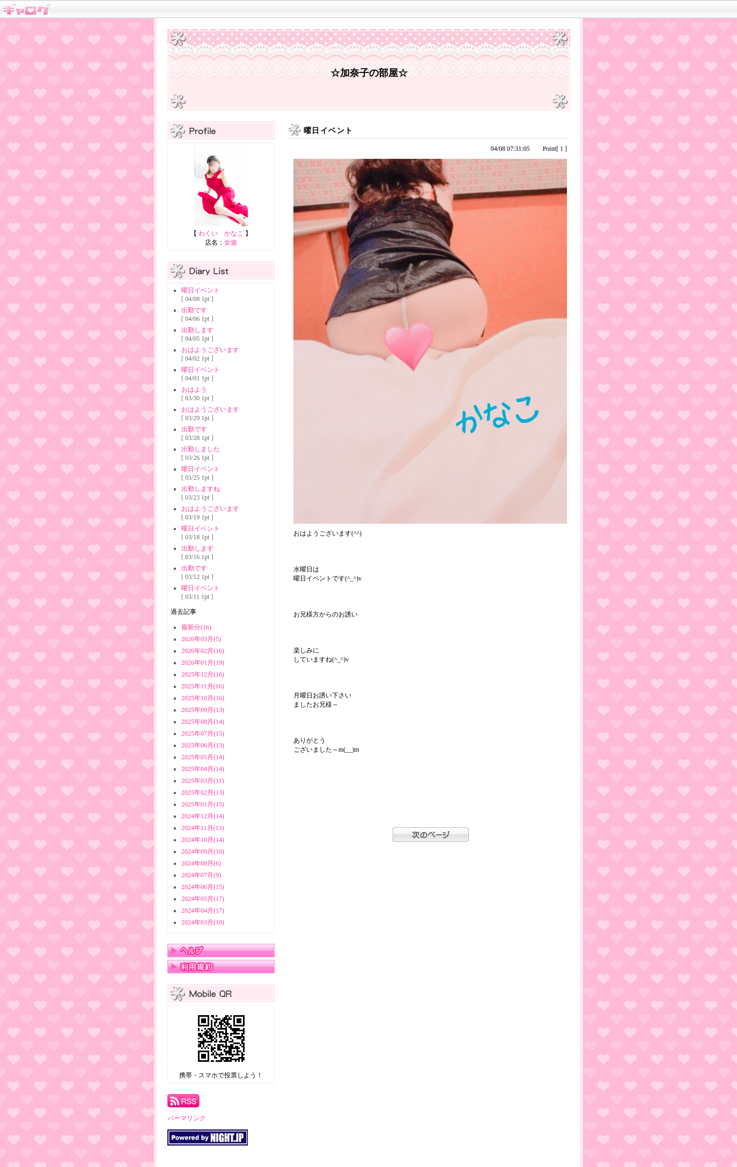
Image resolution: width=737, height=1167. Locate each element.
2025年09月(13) (202, 710)
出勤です (194, 310)
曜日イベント (200, 290)
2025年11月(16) (202, 686)
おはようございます (210, 350)
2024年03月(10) (202, 922)
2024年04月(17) (202, 910)
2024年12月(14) (202, 816)
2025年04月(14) (202, 769)
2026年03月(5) (201, 639)
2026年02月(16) (202, 651)
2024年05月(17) (202, 898)
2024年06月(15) (202, 887)
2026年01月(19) (202, 662)
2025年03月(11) (202, 780)
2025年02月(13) (202, 792)
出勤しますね (200, 489)
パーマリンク (186, 1118)
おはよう (194, 389)
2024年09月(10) (202, 851)
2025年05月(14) (202, 757)
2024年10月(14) (202, 839)
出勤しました (200, 449)
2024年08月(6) (201, 863)
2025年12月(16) (202, 674)
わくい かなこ (221, 233)
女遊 (230, 242)
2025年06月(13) (202, 745)
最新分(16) (196, 627)
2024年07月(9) (201, 875)
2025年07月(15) (202, 733)
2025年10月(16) (202, 698)
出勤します (197, 330)
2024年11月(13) (202, 828)
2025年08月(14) (202, 721)
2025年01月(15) (202, 804)
